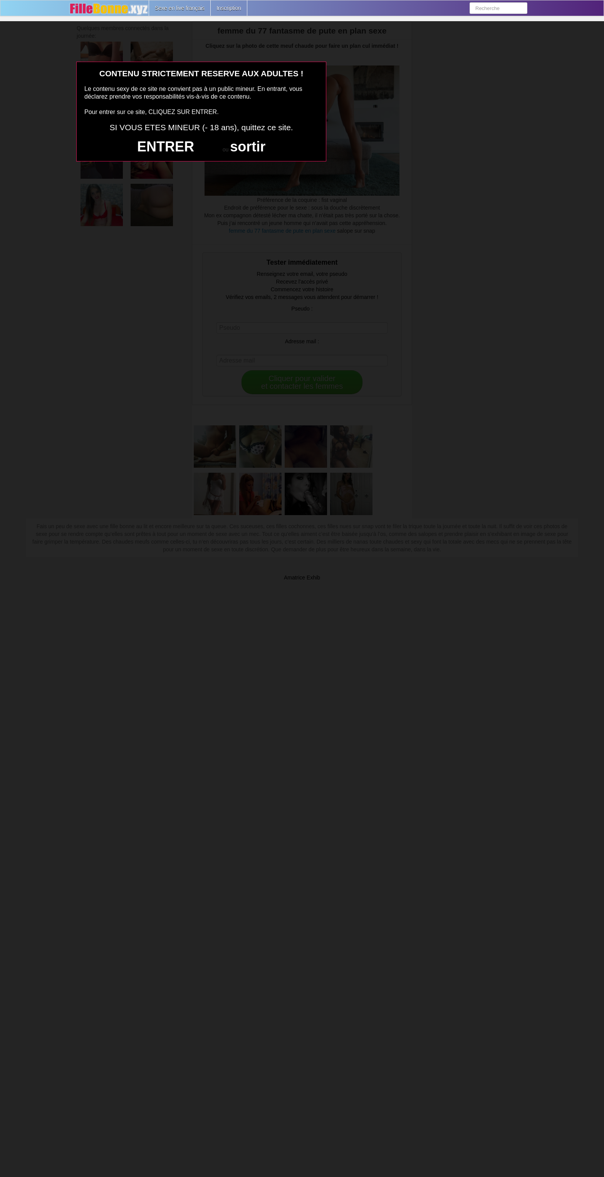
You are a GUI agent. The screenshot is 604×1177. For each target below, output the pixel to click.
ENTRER (165, 146)
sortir (247, 146)
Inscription (228, 8)
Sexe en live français (180, 8)
